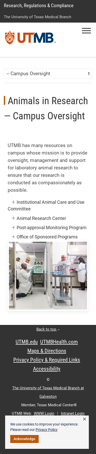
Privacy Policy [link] (47, 430)
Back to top (48, 329)
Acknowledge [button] (24, 439)
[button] (86, 30)
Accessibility (46, 369)
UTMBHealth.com (59, 342)
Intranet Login (72, 413)
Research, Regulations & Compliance (38, 5)
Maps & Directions (46, 351)
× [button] (84, 419)
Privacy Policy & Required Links (46, 360)
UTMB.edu (27, 342)
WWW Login (44, 413)
